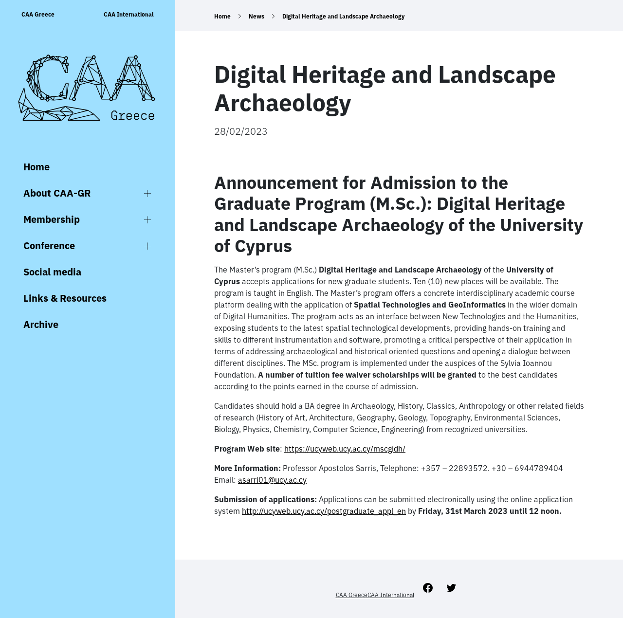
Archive (40, 324)
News (256, 16)
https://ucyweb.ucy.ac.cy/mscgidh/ (344, 449)
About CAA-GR (57, 193)
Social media (52, 271)
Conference (49, 245)
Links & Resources (65, 298)
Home (36, 166)
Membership (51, 219)
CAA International (129, 14)
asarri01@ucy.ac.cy (272, 480)
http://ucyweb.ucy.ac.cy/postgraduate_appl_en (324, 511)
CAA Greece (38, 14)
